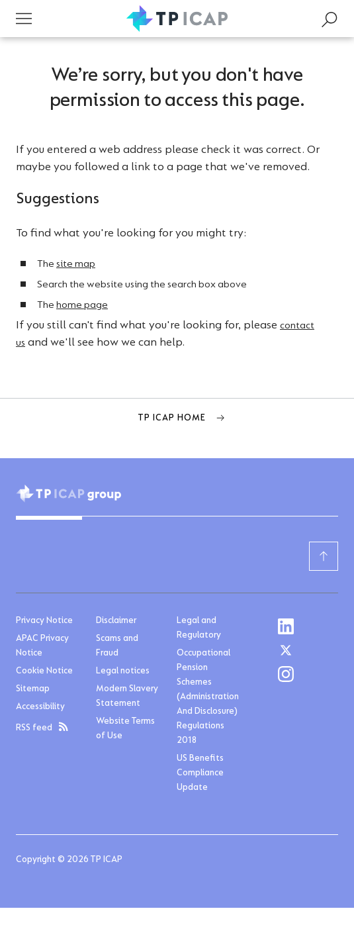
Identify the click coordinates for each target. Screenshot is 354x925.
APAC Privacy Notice (42, 646)
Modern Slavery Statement (127, 696)
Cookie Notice (44, 671)
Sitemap (33, 689)
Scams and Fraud (117, 646)
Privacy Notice (44, 621)
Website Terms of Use (125, 729)
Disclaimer (116, 621)
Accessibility (40, 707)
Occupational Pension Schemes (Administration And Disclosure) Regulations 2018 (208, 697)
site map (75, 264)
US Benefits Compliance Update (200, 773)
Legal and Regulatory (199, 628)
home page (82, 305)
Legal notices (123, 671)
